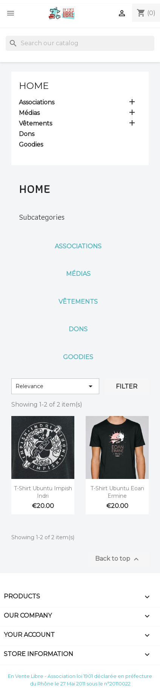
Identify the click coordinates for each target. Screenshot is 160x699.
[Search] (80, 43)
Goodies (31, 144)
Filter (126, 386)
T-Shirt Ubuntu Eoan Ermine (117, 492)
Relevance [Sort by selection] (55, 386)
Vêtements (35, 123)
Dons (26, 134)
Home (34, 85)
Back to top (118, 559)
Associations (36, 102)
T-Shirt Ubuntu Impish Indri (43, 492)
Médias (29, 112)
